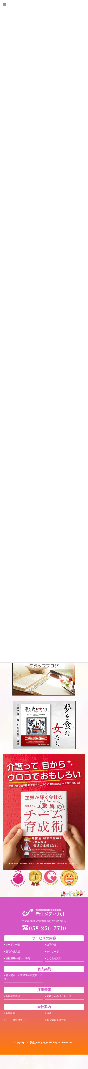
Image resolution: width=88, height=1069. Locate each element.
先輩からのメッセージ (61, 1006)
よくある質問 (55, 963)
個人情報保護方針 (58, 1033)
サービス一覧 (14, 945)
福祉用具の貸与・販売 (20, 963)
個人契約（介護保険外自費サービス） (23, 984)
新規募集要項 (14, 1006)
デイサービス (55, 954)
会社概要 (11, 1024)
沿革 (49, 1024)
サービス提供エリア (18, 1033)
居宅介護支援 (14, 954)
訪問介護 (52, 945)
